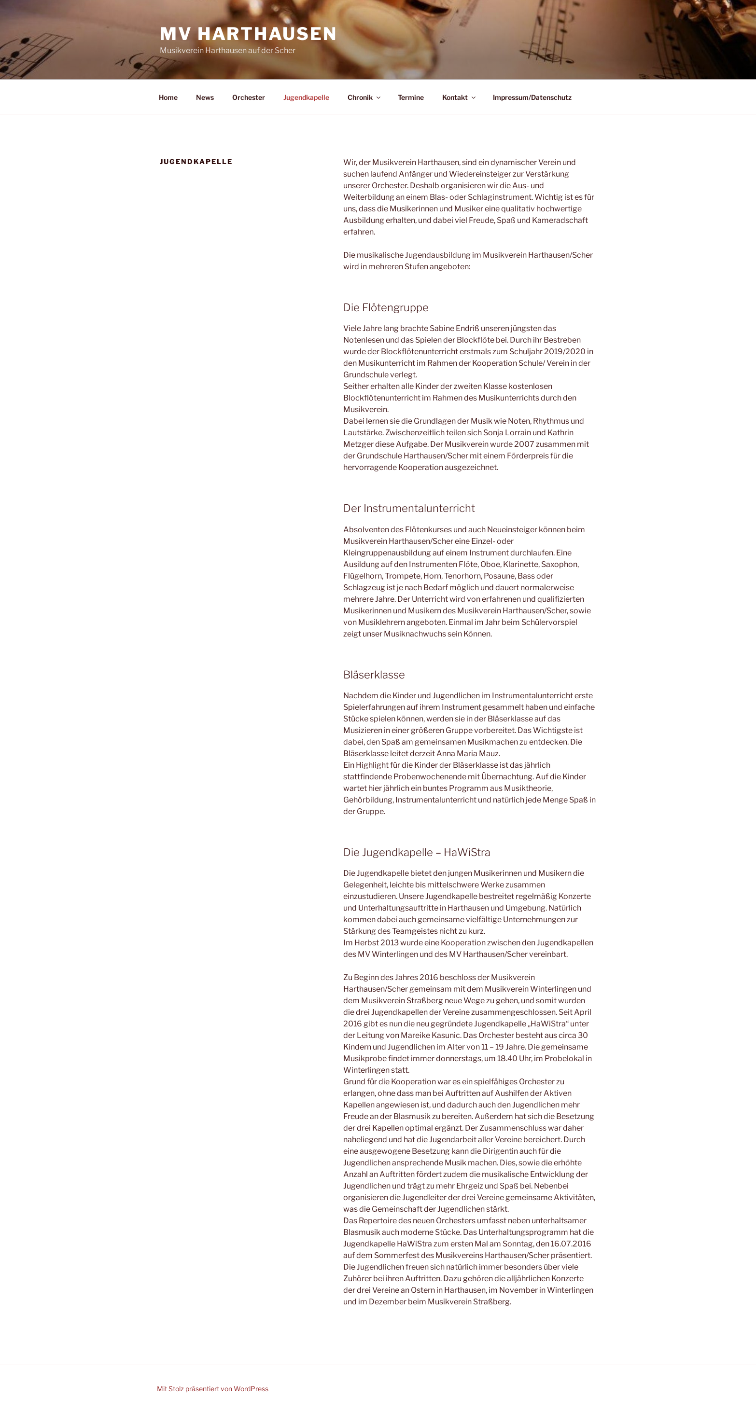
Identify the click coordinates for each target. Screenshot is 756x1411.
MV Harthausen (248, 33)
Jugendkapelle (306, 97)
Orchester (248, 97)
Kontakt (459, 97)
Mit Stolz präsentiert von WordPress (212, 1388)
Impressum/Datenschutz (532, 97)
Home (168, 97)
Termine (411, 97)
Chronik (365, 97)
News (205, 97)
